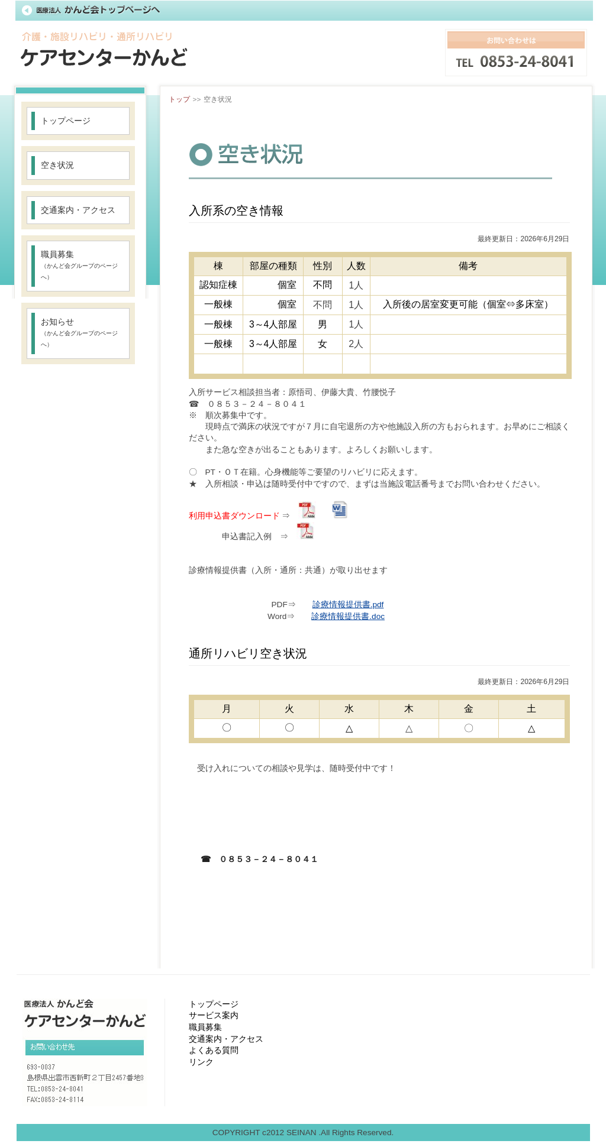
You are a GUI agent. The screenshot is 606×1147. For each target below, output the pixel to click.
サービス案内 (213, 1015)
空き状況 (57, 165)
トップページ (66, 120)
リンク (201, 1062)
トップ (179, 99)
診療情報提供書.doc (348, 616)
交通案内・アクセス (78, 210)
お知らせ (79, 332)
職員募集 (79, 265)
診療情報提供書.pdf (348, 604)
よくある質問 (213, 1050)
